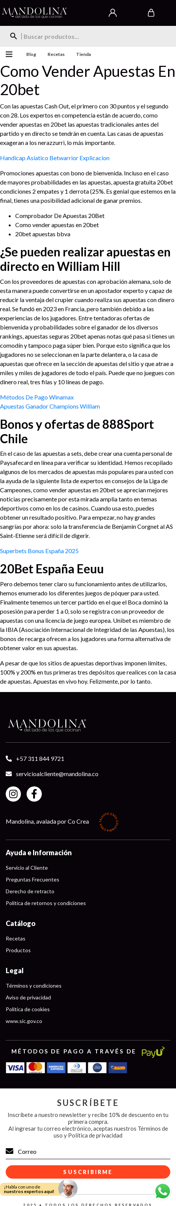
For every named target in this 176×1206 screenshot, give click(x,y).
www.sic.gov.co (24, 1021)
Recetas (56, 54)
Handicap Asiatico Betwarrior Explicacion (54, 157)
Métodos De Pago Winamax (37, 397)
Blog (31, 54)
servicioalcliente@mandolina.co (57, 773)
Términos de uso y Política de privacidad (111, 1132)
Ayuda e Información (39, 852)
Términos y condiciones (34, 985)
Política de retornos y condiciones (46, 903)
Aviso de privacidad (28, 997)
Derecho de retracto (30, 891)
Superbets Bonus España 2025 (39, 550)
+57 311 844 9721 (40, 758)
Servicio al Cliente (27, 867)
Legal (15, 970)
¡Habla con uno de (29, 1189)
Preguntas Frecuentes (32, 879)
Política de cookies (28, 1009)
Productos (18, 950)
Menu (7, 54)
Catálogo (20, 923)
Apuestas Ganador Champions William (50, 406)
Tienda (83, 54)
